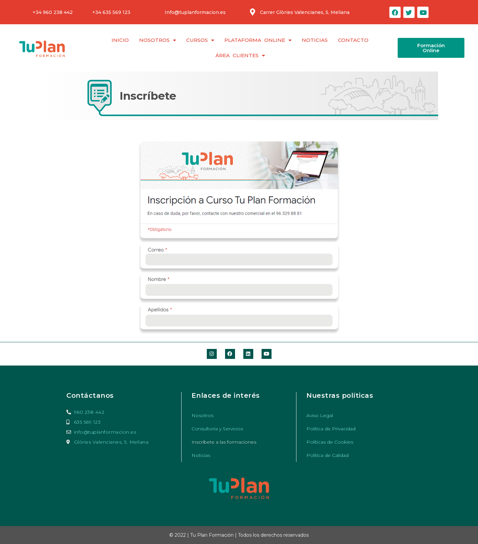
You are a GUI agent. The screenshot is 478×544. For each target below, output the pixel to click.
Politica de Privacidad (331, 429)
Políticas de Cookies (329, 442)
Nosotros (157, 40)
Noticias (315, 40)
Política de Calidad (327, 455)
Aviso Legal (319, 415)
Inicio (120, 40)
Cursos (200, 40)
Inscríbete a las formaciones (224, 442)
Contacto (353, 40)
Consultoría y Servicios (217, 429)
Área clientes (240, 55)
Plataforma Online (257, 40)
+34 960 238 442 (53, 12)
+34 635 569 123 (111, 12)
